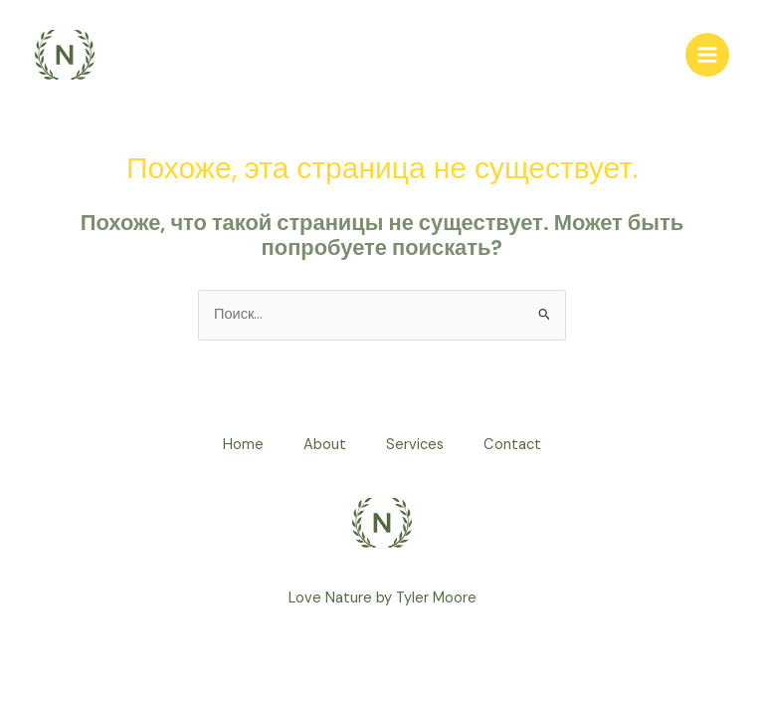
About (324, 444)
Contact (512, 444)
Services (415, 444)
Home (243, 444)
